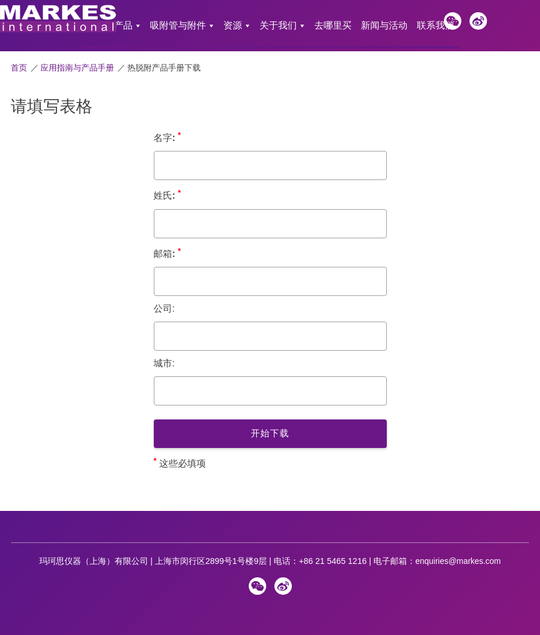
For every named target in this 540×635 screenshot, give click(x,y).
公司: (164, 300)
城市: (164, 354)
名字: (167, 128)
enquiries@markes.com (458, 552)
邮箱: (167, 244)
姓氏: (167, 185)
